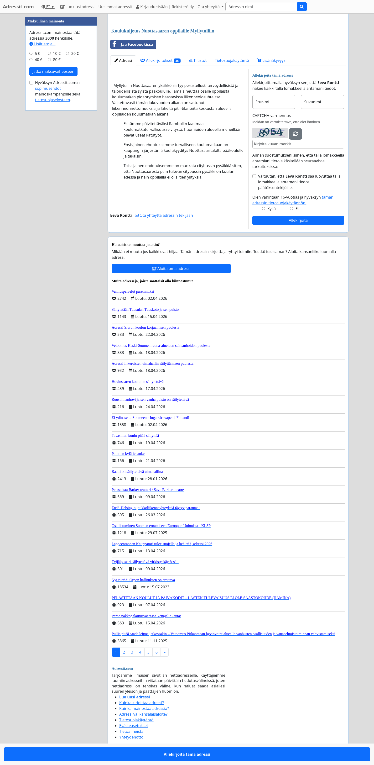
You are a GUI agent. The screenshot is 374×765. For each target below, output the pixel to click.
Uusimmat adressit (115, 6)
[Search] (261, 6)
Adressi (123, 60)
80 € (57, 59)
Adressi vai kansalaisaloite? (143, 714)
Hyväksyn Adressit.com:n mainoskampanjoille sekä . (57, 91)
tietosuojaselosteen (52, 99)
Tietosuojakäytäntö (232, 60)
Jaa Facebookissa (131, 44)
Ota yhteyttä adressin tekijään (164, 215)
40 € (38, 59)
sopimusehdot (48, 88)
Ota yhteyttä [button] (209, 6)
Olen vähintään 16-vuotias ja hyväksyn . (292, 200)
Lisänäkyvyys (271, 60)
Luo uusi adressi (77, 6)
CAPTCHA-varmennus (271, 115)
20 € (75, 53)
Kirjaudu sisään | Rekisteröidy (165, 6)
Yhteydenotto (131, 737)
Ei (297, 208)
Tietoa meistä (131, 731)
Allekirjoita (298, 220)
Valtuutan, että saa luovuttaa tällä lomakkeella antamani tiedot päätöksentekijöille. (299, 182)
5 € (37, 53)
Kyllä (271, 208)
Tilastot (198, 60)
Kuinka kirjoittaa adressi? (141, 702)
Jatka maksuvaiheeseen (53, 71)
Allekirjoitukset (160, 60)
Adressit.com (18, 6)
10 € (57, 53)
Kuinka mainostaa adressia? (144, 708)
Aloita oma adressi (171, 268)
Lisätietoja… (42, 44)
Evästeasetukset (133, 725)
